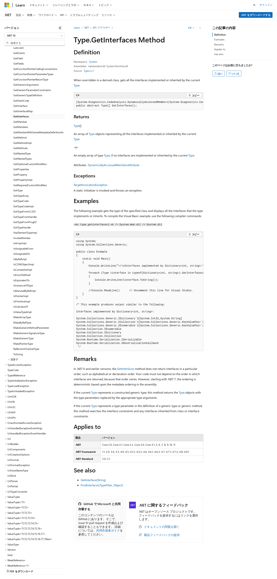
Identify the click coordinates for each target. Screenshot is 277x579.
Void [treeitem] (9, 523)
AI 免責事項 (11, 568)
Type (77, 85)
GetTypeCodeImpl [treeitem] (23, 174)
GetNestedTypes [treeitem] (22, 126)
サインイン (266, 4)
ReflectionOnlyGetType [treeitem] (26, 317)
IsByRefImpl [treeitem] (20, 227)
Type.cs (88, 70)
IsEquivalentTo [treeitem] (21, 248)
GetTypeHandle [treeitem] (22, 195)
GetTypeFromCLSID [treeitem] (24, 179)
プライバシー (80, 568)
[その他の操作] (200, 28)
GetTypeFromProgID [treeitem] (25, 190)
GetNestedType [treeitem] (22, 121)
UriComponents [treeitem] (16, 417)
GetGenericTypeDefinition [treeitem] (27, 63)
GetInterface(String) (93, 480)
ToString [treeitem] (18, 322)
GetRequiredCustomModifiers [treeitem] (30, 153)
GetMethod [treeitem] (20, 105)
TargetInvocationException (90, 185)
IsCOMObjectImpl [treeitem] (23, 232)
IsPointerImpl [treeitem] (20, 264)
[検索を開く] (254, 5)
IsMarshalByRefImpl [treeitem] (24, 258)
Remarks (219, 44)
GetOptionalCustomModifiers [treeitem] (30, 132)
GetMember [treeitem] (20, 89)
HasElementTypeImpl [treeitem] (25, 200)
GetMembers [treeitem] (20, 95)
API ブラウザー (101, 27)
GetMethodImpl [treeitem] (22, 111)
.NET (86, 27)
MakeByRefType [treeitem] (22, 290)
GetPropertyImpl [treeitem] (22, 147)
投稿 (65, 568)
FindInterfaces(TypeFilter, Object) (102, 485)
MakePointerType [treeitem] (23, 311)
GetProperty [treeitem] (20, 142)
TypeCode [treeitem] (13, 338)
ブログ (51, 568)
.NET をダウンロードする (256, 15)
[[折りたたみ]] (60, 27)
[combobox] (34, 36)
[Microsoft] (6, 5)
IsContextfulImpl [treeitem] (22, 237)
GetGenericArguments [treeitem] (26, 52)
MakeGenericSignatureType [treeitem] (29, 301)
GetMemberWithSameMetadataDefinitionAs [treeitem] (38, 100)
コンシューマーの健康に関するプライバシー (121, 568)
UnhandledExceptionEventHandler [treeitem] (26, 401)
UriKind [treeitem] (11, 443)
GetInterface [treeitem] (20, 73)
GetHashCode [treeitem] (21, 68)
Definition (220, 34)
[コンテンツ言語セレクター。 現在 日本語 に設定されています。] (12, 559)
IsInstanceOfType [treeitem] (23, 253)
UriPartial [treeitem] (12, 454)
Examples (219, 39)
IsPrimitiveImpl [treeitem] (21, 269)
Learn (77, 27)
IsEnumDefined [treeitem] (21, 243)
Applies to (219, 49)
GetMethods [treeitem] (20, 116)
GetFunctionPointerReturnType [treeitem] (30, 47)
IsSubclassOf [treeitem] (20, 274)
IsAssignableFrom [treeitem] (23, 216)
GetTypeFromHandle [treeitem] (25, 185)
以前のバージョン (32, 568)
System (93, 61)
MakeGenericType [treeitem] (23, 306)
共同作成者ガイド (108, 530)
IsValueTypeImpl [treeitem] (22, 280)
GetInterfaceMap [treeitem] (23, 79)
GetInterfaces (125, 369)
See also (218, 54)
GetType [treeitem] (18, 158)
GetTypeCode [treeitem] (21, 169)
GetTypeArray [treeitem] (21, 163)
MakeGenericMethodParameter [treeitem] (31, 295)
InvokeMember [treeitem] (22, 206)
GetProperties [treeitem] (21, 137)
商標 (171, 568)
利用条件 (159, 568)
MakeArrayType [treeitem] (22, 285)
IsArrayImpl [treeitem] (19, 211)
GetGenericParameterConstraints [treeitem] (32, 58)
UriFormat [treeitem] (13, 428)
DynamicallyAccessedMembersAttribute (113, 165)
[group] (138, 104)
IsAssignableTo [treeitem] (21, 221)
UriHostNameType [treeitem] (17, 438)
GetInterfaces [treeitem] (21, 84)
